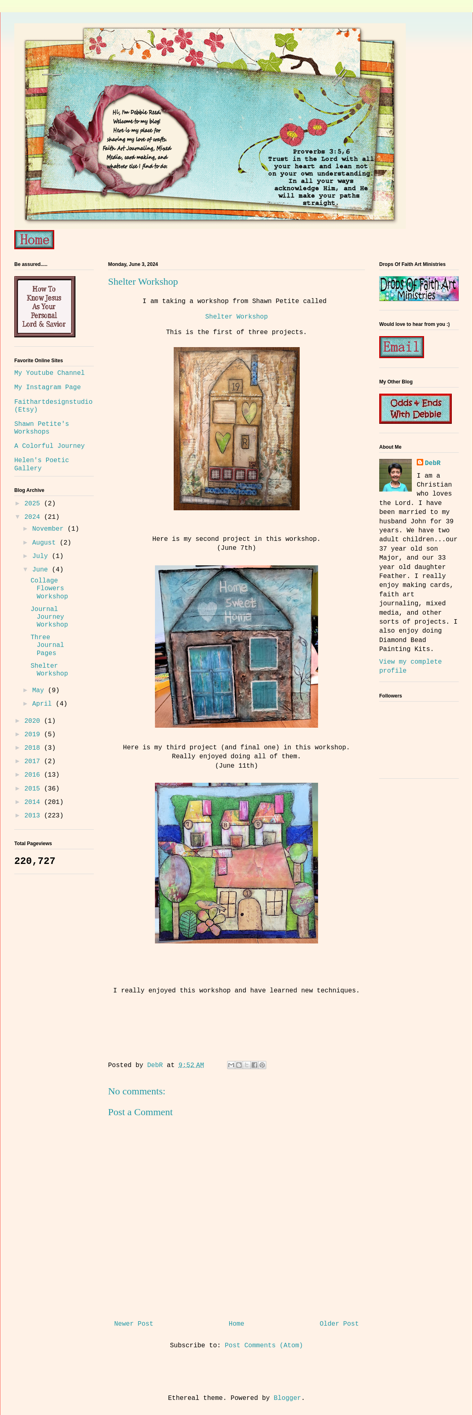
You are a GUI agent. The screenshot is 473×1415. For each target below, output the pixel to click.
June (42, 570)
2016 (34, 775)
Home (236, 1324)
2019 (34, 734)
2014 (34, 802)
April (44, 704)
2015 (34, 789)
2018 (34, 748)
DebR (432, 463)
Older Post (339, 1324)
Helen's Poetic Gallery (41, 464)
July (42, 556)
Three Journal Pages (47, 645)
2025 (34, 503)
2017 (34, 761)
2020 (34, 721)
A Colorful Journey (49, 446)
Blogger (287, 1398)
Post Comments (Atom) (264, 1345)
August (46, 543)
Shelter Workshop (236, 317)
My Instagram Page (47, 387)
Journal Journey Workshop (49, 617)
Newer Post (133, 1324)
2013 (34, 815)
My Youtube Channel (49, 373)
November (49, 529)
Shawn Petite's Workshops (41, 428)
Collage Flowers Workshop (49, 588)
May (40, 690)
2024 (34, 517)
